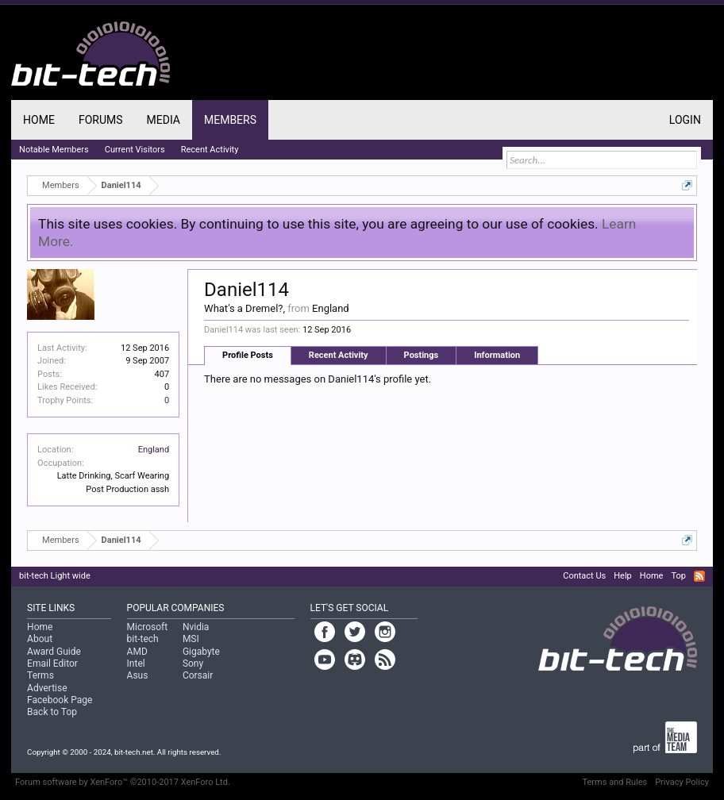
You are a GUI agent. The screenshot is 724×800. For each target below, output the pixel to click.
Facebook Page (59, 700)
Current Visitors (135, 149)
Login (685, 119)
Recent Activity (338, 355)
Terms (40, 675)
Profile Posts (247, 355)
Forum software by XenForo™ (122, 782)
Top (678, 576)
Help (623, 576)
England (153, 449)
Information (497, 355)
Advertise (47, 688)
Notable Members (54, 149)
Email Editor (52, 663)
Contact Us (584, 576)
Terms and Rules (615, 782)
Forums (101, 119)
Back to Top (52, 711)
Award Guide (54, 651)
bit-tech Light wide (54, 576)
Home (39, 119)
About (39, 638)
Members (230, 119)
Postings (421, 355)
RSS (699, 576)
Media (163, 119)
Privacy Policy (682, 782)
